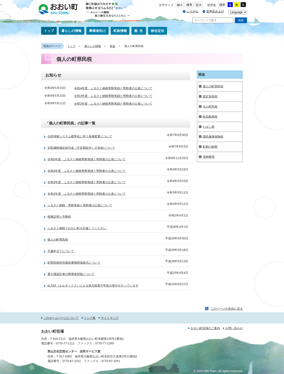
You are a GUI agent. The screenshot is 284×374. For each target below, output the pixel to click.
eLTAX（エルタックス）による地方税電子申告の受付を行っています (92, 285)
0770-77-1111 (65, 343)
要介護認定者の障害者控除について (71, 274)
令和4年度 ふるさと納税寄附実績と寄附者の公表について (113, 88)
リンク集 (90, 318)
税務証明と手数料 (59, 216)
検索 (241, 20)
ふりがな (192, 11)
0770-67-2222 (71, 361)
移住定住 (157, 31)
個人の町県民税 (57, 239)
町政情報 (120, 31)
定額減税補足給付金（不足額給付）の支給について (81, 147)
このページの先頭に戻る (226, 308)
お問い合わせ (234, 328)
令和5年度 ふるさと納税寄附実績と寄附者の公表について (86, 159)
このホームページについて (61, 318)
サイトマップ (109, 318)
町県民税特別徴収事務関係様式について (73, 262)
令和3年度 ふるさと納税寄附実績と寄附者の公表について (113, 96)
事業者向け (97, 31)
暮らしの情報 (71, 31)
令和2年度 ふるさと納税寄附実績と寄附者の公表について (113, 103)
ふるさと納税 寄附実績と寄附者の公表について (79, 205)
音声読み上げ (215, 11)
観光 (139, 31)
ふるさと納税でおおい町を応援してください (76, 228)
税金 (112, 46)
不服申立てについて (60, 251)
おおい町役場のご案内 (205, 328)
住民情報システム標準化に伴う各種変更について (79, 136)
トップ (49, 31)
